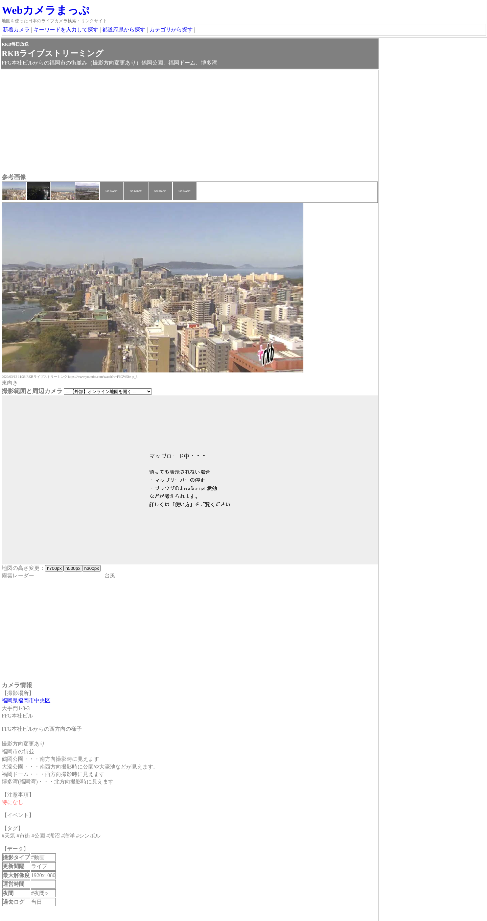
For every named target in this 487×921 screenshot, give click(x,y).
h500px (73, 568)
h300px (91, 568)
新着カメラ (16, 29)
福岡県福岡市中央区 (26, 700)
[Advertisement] (190, 122)
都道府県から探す (123, 29)
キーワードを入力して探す (65, 29)
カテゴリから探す (171, 29)
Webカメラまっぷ (46, 10)
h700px (54, 568)
